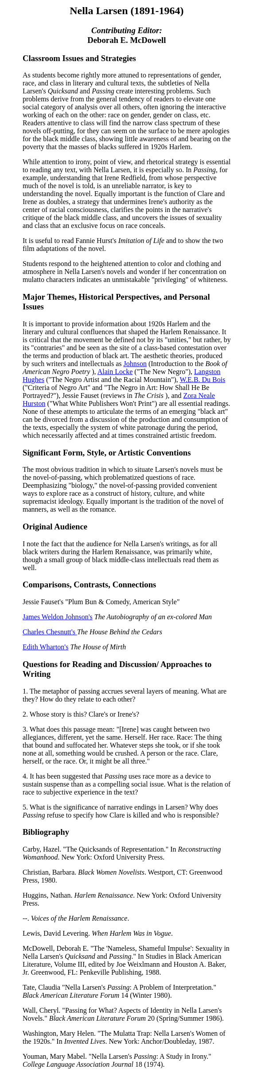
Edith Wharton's (45, 647)
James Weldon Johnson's (58, 617)
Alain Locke (115, 371)
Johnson (135, 363)
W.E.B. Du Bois (202, 379)
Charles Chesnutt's (50, 632)
